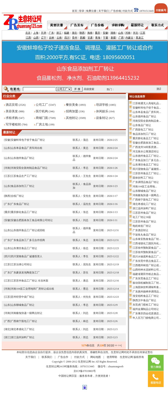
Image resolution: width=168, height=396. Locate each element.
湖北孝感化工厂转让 (22, 329)
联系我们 (47, 357)
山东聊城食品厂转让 (22, 304)
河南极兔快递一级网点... (147, 195)
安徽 (105, 32)
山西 (36, 37)
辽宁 (43, 37)
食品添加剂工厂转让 (22, 186)
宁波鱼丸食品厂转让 (144, 234)
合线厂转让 (17, 195)
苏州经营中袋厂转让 (22, 296)
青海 (97, 37)
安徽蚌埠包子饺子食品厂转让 (28, 139)
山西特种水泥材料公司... (147, 269)
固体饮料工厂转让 (143, 177)
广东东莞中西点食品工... (147, 260)
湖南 (113, 32)
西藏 (82, 37)
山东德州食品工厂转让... (147, 155)
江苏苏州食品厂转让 (144, 212)
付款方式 (127, 10)
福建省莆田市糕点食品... (147, 274)
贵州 (74, 37)
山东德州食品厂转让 (22, 158)
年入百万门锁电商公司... (147, 317)
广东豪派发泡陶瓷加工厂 (25, 272)
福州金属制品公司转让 (146, 309)
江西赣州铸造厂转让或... (147, 265)
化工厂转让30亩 (142, 217)
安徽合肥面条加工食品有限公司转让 (32, 220)
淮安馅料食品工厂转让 (146, 295)
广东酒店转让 (140, 230)
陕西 (82, 32)
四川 (67, 37)
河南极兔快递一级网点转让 (26, 313)
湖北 (74, 32)
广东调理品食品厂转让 (146, 182)
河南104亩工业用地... (145, 186)
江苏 (142, 32)
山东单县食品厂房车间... (147, 112)
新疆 (113, 37)
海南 (90, 32)
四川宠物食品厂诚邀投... (147, 169)
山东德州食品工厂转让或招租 (28, 230)
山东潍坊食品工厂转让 (24, 248)
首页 (74, 10)
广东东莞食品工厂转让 (146, 278)
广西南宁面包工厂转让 (24, 321)
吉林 (51, 37)
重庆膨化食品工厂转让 (24, 212)
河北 (135, 32)
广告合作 (63, 357)
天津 (43, 32)
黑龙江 (140, 37)
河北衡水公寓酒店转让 (146, 151)
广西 (121, 37)
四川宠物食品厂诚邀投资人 (26, 256)
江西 (28, 37)
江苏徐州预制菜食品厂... (147, 247)
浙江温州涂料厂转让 (22, 337)
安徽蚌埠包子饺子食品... (147, 107)
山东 (120, 32)
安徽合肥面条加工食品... (147, 142)
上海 (35, 32)
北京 (28, 32)
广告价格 (116, 10)
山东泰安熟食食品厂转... (147, 239)
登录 (81, 10)
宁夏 (105, 37)
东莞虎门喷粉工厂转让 (146, 304)
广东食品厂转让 (20, 204)
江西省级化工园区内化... (147, 243)
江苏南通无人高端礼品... (147, 103)
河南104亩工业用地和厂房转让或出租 (32, 288)
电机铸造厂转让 (142, 225)
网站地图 (95, 357)
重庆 (97, 32)
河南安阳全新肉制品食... (147, 120)
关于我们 (103, 10)
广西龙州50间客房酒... (145, 147)
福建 (66, 32)
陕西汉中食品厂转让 (144, 300)
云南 (59, 37)
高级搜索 (89, 89)
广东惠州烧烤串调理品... (147, 291)
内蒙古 (129, 37)
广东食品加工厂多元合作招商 (28, 240)
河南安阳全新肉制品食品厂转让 (29, 167)
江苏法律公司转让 (21, 264)
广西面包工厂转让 (143, 129)
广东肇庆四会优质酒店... (147, 313)
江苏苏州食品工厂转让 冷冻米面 (29, 280)
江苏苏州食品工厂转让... (147, 173)
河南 (127, 32)
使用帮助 (112, 357)
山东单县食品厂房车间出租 (26, 148)
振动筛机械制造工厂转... (147, 282)
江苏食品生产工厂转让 (24, 176)
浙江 (59, 32)
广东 (51, 32)
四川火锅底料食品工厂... (147, 256)
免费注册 (91, 10)
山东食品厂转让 (142, 125)
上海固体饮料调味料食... (147, 287)
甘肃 (90, 37)
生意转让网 (126, 357)
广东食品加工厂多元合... (147, 160)
